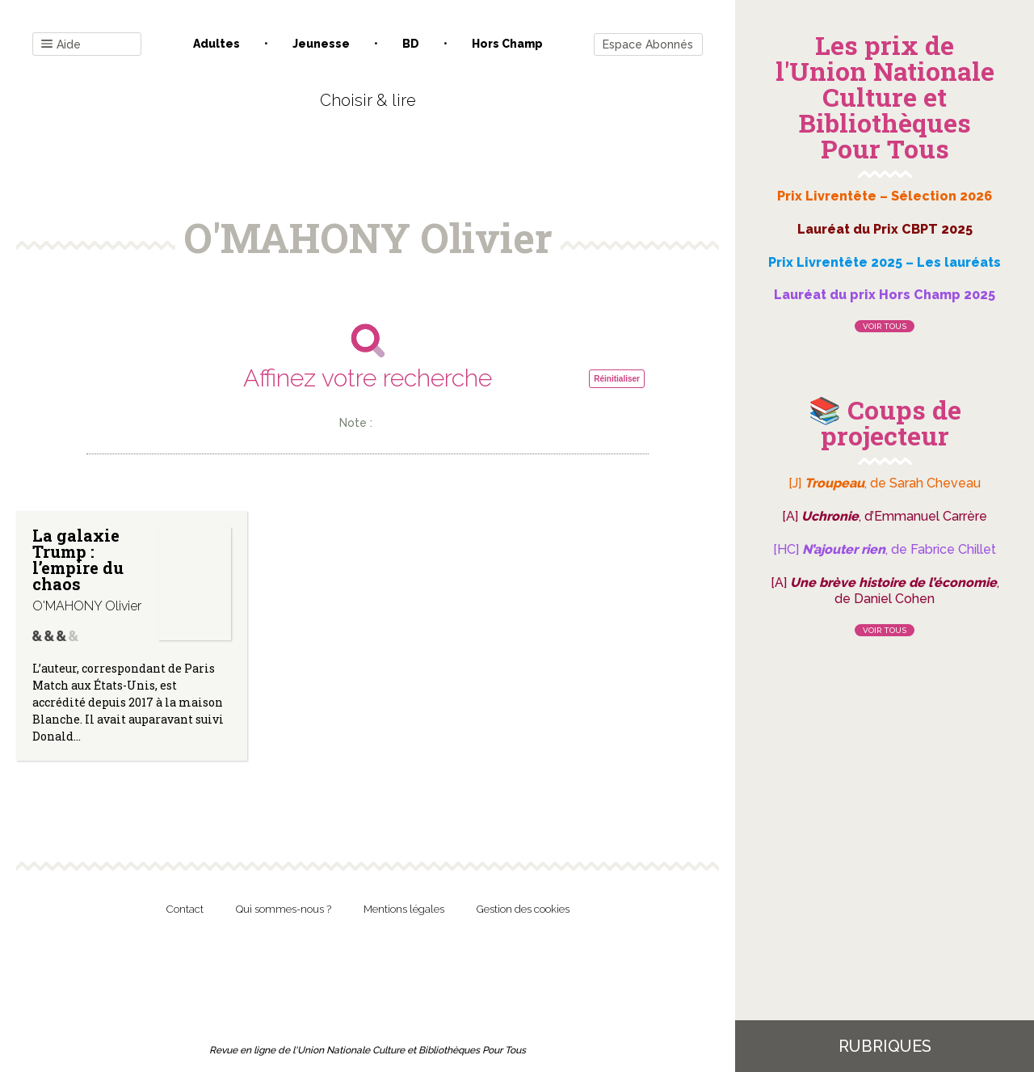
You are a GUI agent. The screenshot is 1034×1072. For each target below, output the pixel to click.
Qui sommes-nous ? (283, 909)
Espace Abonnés (648, 44)
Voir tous (884, 326)
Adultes (216, 43)
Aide (61, 45)
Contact (185, 909)
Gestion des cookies (523, 909)
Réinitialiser (617, 378)
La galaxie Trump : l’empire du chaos (78, 559)
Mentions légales (404, 909)
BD (410, 43)
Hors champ (507, 43)
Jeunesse (321, 43)
